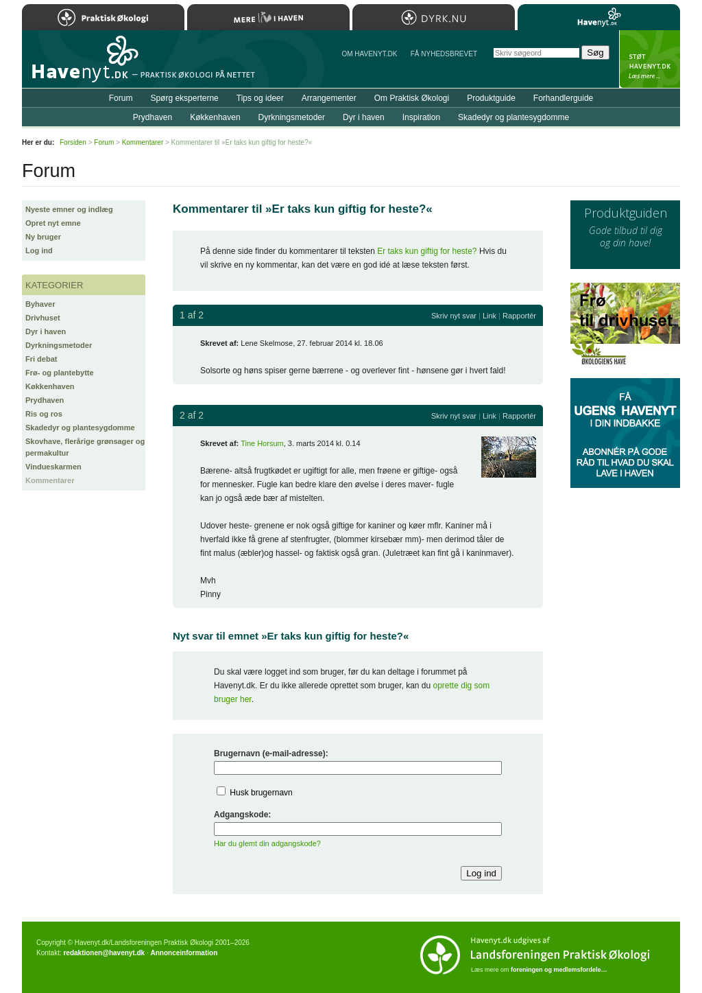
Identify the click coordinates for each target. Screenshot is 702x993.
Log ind (39, 250)
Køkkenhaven (50, 386)
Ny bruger (43, 237)
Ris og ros (43, 414)
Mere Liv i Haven (268, 17)
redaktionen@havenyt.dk (104, 953)
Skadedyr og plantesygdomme (80, 427)
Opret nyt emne (53, 223)
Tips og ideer (260, 98)
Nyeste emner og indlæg (69, 209)
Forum (121, 98)
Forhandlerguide (563, 98)
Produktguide (491, 98)
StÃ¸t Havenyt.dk (649, 59)
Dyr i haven (45, 331)
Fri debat (41, 359)
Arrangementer (329, 98)
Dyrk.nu (433, 17)
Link (489, 316)
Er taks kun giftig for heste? (426, 251)
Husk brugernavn (261, 792)
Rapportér (519, 316)
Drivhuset (42, 318)
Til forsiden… (81, 64)
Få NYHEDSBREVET (444, 54)
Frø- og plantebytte (59, 373)
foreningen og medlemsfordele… (559, 969)
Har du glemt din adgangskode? (267, 843)
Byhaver (40, 304)
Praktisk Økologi (103, 17)
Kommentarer (50, 480)
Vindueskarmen (53, 467)
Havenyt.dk (599, 17)
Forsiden (73, 142)
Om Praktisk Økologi (411, 98)
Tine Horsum (262, 443)
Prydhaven (44, 400)
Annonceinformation (183, 953)
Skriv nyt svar (453, 316)
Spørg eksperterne (184, 98)
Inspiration (421, 117)
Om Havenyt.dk (369, 54)
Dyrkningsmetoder (58, 345)
